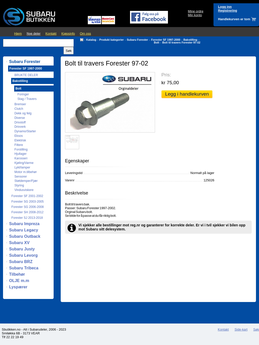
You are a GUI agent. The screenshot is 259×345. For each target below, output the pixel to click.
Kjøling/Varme (23, 163)
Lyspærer (18, 287)
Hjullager (20, 154)
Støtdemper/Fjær (26, 181)
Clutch (18, 109)
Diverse (19, 118)
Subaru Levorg (23, 255)
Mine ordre (195, 11)
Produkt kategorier (111, 39)
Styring (19, 185)
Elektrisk (20, 140)
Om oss (85, 33)
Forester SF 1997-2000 (165, 39)
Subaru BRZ (20, 262)
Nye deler (33, 33)
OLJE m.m (19, 280)
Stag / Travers (27, 99)
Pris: (166, 74)
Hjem (18, 33)
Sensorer (20, 176)
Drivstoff (20, 122)
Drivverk (20, 126)
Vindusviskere (23, 190)
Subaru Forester (137, 39)
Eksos (18, 136)
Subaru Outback (24, 236)
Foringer (23, 94)
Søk (256, 329)
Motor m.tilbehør (25, 172)
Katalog (91, 39)
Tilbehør (17, 274)
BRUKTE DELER (26, 75)
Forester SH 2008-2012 (27, 212)
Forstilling (21, 149)
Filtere (18, 145)
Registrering (227, 10)
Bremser (20, 104)
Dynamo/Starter (25, 131)
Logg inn (225, 7)
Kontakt (51, 33)
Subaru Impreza (24, 224)
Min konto (195, 15)
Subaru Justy (22, 249)
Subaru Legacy (23, 230)
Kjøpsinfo (68, 33)
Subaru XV (19, 243)
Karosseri (20, 158)
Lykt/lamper (22, 167)
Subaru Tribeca (23, 268)
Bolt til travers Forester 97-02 (181, 42)
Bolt (156, 42)
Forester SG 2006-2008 (27, 207)
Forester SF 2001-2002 (27, 196)
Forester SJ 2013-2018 (27, 218)
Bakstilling (190, 39)
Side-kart (240, 329)
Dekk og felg (23, 113)
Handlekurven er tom (234, 19)
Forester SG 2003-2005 (27, 201)
